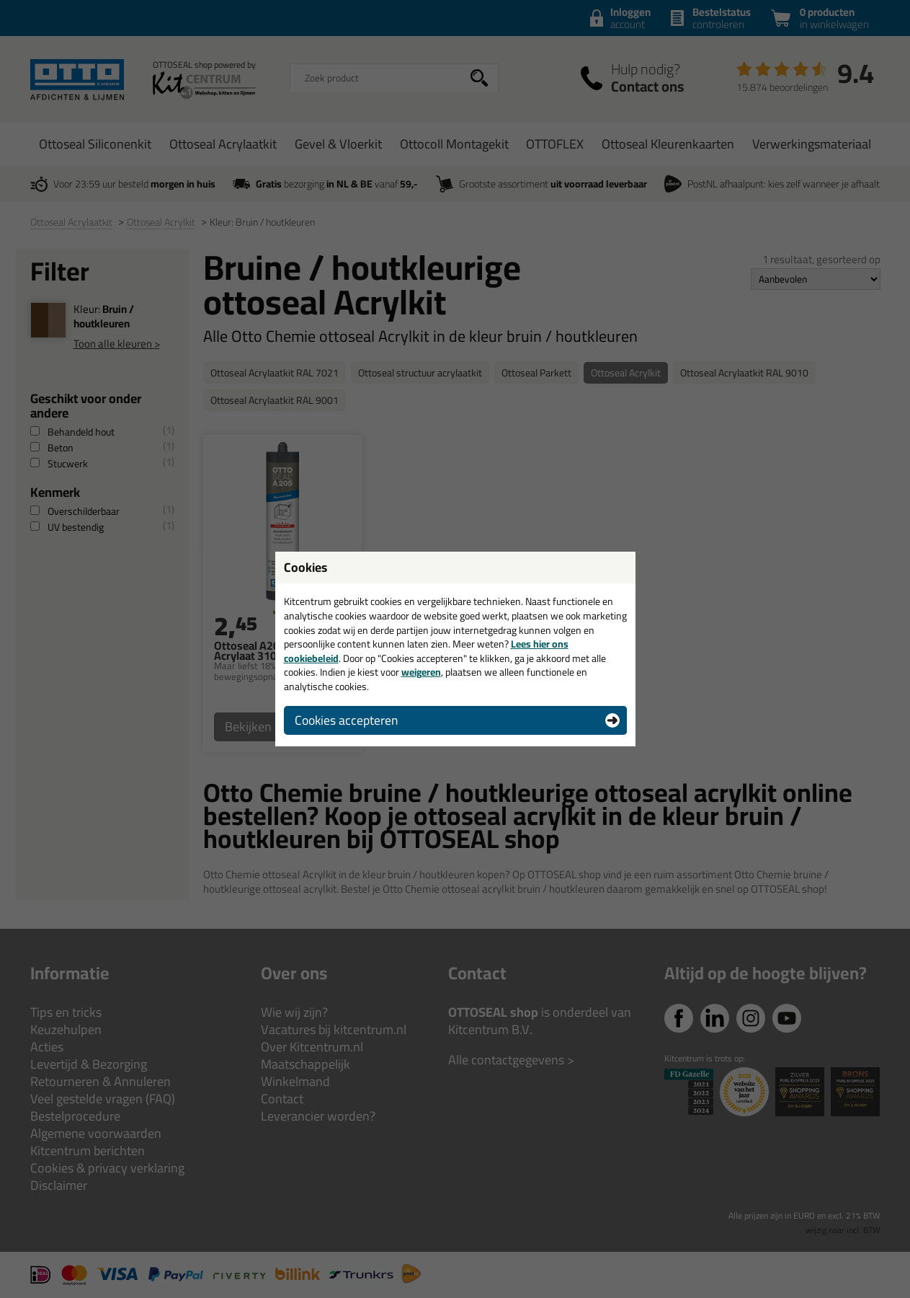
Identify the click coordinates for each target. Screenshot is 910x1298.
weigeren (421, 672)
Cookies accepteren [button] (346, 720)
